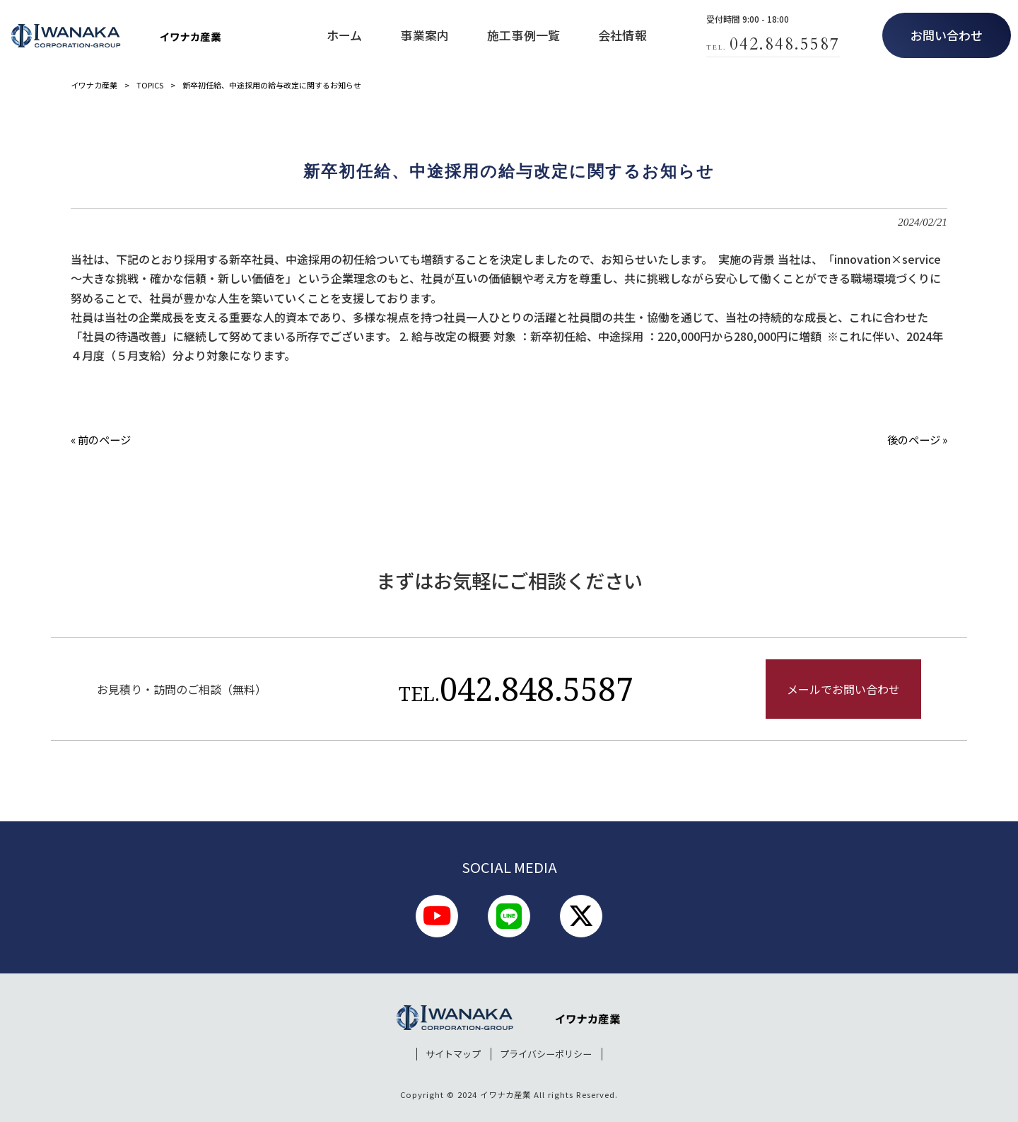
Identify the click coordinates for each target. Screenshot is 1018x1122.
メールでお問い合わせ (843, 689)
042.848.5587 (516, 688)
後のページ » (917, 439)
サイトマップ (453, 1054)
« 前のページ (101, 439)
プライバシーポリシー (546, 1054)
